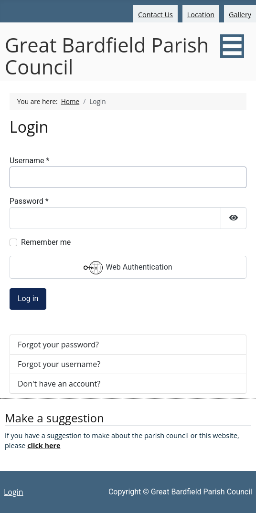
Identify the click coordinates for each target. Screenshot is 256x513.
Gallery (240, 14)
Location (200, 14)
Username (29, 160)
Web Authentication (128, 267)
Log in (28, 298)
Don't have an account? (59, 383)
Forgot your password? (58, 344)
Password (29, 201)
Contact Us (155, 14)
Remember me (46, 242)
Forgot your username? (59, 364)
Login (13, 492)
